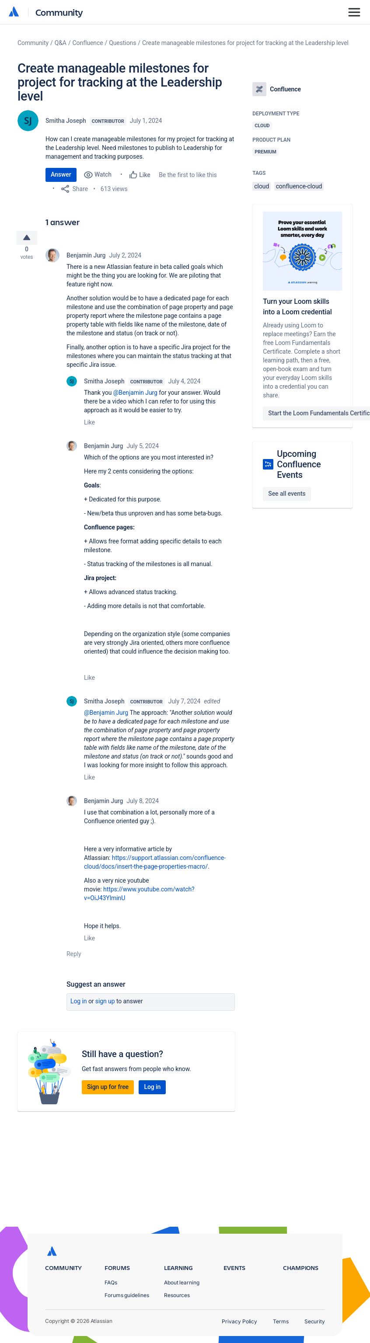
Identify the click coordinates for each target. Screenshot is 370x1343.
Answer (61, 174)
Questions (122, 42)
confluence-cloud (299, 186)
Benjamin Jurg (85, 258)
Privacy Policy (239, 1321)
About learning (181, 1282)
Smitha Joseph (65, 120)
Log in (78, 1004)
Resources (177, 1295)
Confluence (88, 42)
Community (59, 12)
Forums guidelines (127, 1295)
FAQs (111, 1282)
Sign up (105, 1004)
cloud (261, 186)
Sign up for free (108, 1090)
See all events (286, 493)
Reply (73, 957)
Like (89, 425)
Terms (281, 1321)
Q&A (60, 42)
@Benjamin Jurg (135, 396)
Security (314, 1321)
